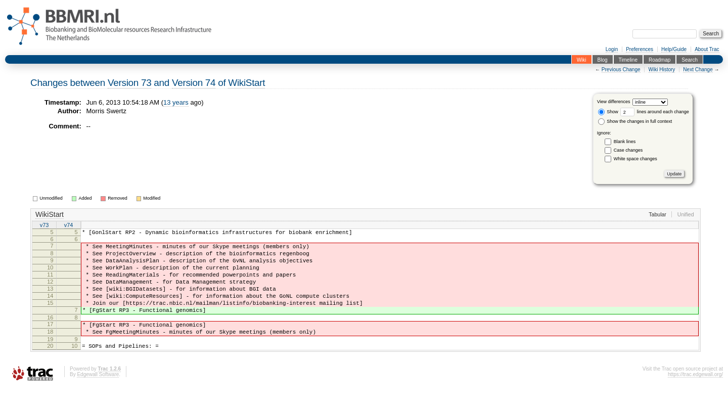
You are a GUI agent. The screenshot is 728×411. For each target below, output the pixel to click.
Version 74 (193, 82)
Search (689, 59)
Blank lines (625, 141)
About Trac (707, 49)
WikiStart (246, 82)
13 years (176, 102)
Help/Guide (674, 49)
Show (608, 111)
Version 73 (129, 82)
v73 (44, 225)
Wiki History (662, 69)
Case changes (628, 150)
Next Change (697, 69)
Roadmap (659, 59)
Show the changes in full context (635, 121)
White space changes (635, 158)
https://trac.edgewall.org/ (695, 397)
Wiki (581, 59)
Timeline (628, 59)
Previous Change (621, 69)
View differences (613, 102)
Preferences (639, 49)
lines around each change (654, 111)
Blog (603, 59)
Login (612, 49)
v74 (68, 225)
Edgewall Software (98, 397)
